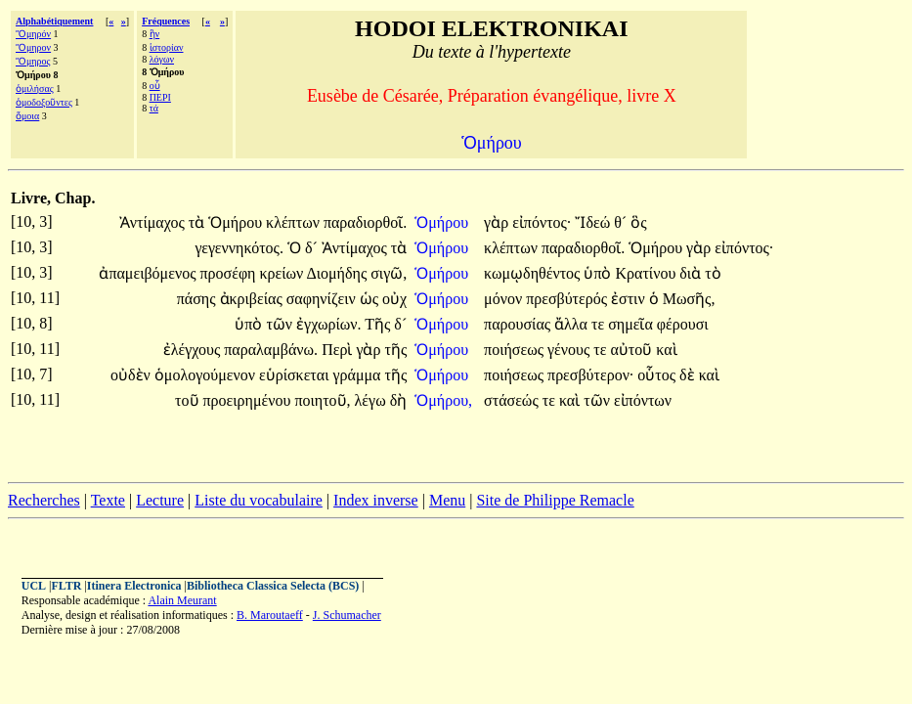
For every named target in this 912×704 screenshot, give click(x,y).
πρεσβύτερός (568, 298)
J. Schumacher (347, 615)
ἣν (155, 33)
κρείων (282, 273)
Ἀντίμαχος (154, 222)
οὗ (155, 85)
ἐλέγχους (194, 349)
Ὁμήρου (237, 222)
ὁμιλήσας (35, 88)
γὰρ (498, 222)
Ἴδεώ (594, 222)
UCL (34, 586)
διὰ (692, 273)
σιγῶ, (388, 273)
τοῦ (188, 400)
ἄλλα (572, 324)
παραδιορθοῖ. (365, 222)
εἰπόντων (643, 400)
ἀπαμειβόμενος (149, 273)
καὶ (666, 349)
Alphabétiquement (54, 21)
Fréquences (166, 21)
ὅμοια (27, 115)
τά (154, 108)
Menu (447, 500)
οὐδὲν (132, 375)
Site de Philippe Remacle (554, 500)
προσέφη (229, 273)
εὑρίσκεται (296, 375)
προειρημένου (249, 400)
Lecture (160, 500)
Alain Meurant (182, 600)
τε (599, 324)
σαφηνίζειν (323, 298)
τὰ (198, 222)
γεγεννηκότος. (239, 248)
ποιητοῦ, (322, 400)
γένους (570, 349)
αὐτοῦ (633, 349)
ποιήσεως (515, 349)
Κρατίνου (647, 273)
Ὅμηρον (33, 47)
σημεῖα (632, 324)
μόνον (505, 298)
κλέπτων (295, 222)
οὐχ (394, 298)
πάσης (198, 298)
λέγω (372, 400)
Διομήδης (338, 273)
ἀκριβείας (253, 298)
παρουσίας (519, 324)
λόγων (162, 59)
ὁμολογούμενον (206, 375)
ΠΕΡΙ (160, 97)
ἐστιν (630, 298)
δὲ (689, 375)
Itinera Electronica (134, 586)
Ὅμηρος (33, 61)
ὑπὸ (599, 273)
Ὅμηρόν (33, 33)
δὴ (399, 400)
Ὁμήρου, (443, 400)
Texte (108, 500)
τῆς (395, 349)
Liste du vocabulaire (259, 500)
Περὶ (339, 349)
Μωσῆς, (689, 298)
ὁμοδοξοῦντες (44, 102)
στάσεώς (513, 400)
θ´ (622, 222)
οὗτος (658, 375)
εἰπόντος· (541, 222)
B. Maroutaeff (270, 615)
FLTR (67, 586)
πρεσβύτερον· (590, 375)
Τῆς (379, 324)
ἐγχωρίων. (328, 324)
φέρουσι (683, 324)
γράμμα (358, 375)
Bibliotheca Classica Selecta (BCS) (273, 586)
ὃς (638, 222)
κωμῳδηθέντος (534, 273)
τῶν (281, 324)
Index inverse (375, 500)
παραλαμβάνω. (271, 349)
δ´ (313, 248)
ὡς (371, 298)
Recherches (44, 500)
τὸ (712, 273)
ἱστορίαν (167, 47)
